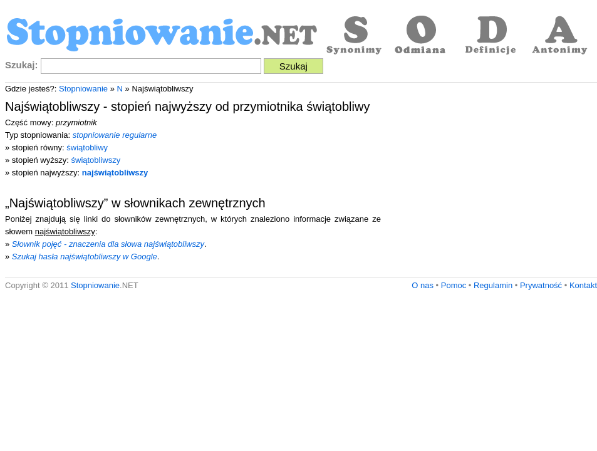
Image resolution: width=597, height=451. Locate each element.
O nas (422, 285)
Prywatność (541, 285)
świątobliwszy (96, 160)
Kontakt (583, 285)
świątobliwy (87, 147)
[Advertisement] (492, 183)
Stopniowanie (83, 88)
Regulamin (493, 285)
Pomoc (453, 285)
